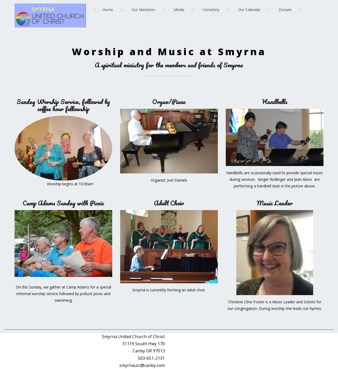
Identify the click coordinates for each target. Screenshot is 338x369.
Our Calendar (249, 9)
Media (179, 9)
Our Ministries (143, 9)
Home (107, 9)
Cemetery (211, 9)
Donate (285, 9)
